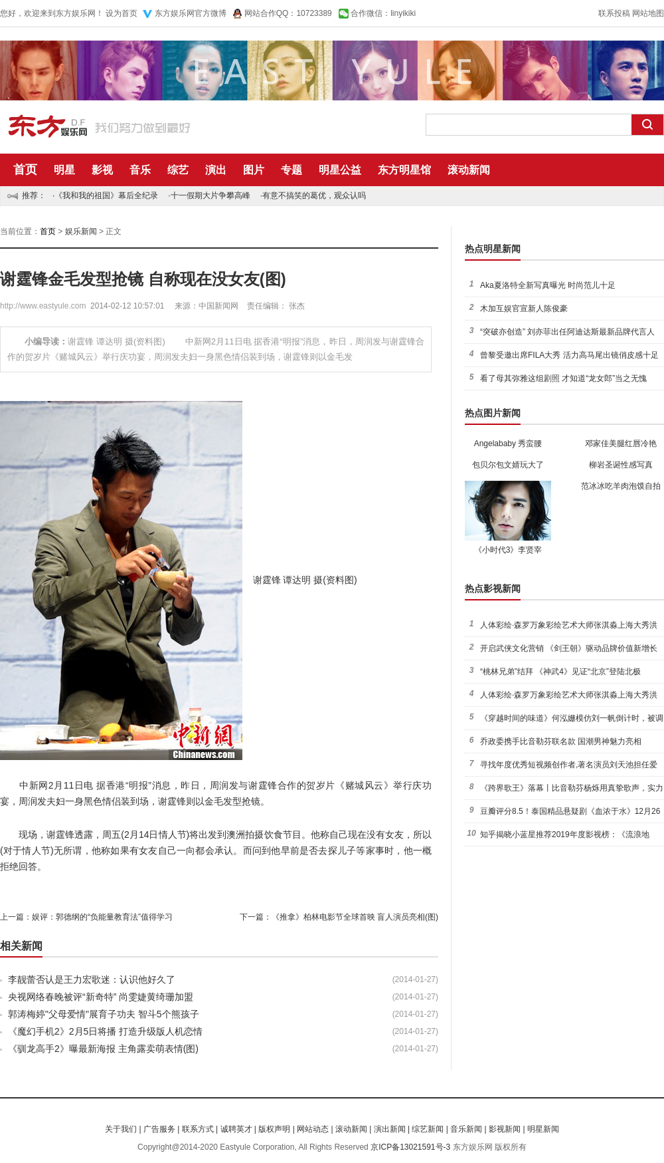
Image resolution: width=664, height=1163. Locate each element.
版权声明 (274, 1129)
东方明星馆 (404, 170)
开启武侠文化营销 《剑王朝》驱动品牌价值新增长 (568, 648)
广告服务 (159, 1129)
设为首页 (121, 13)
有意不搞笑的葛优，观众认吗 (314, 195)
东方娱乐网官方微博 (190, 13)
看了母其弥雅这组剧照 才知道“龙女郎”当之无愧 (563, 378)
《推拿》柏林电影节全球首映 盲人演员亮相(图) (355, 917)
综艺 (178, 170)
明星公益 (340, 170)
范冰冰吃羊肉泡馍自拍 (621, 486)
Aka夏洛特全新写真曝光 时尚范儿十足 (548, 285)
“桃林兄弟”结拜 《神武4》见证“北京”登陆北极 (560, 671)
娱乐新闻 (81, 231)
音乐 (140, 170)
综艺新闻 (428, 1129)
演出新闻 (390, 1129)
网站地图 (648, 13)
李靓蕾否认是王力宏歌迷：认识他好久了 (91, 979)
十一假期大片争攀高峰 (210, 195)
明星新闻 (543, 1129)
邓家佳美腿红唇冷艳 (621, 443)
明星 (64, 170)
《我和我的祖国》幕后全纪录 (106, 195)
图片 (253, 170)
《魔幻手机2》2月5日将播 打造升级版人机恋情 (105, 1031)
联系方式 (198, 1129)
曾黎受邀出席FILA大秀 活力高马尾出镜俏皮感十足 (569, 355)
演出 (215, 170)
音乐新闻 (466, 1129)
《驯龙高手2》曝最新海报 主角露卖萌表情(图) (103, 1048)
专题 (291, 170)
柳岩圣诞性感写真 (621, 464)
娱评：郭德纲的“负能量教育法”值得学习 (102, 917)
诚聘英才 (236, 1129)
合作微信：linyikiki (383, 13)
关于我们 (121, 1129)
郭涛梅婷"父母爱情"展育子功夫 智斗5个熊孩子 (103, 1014)
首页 (25, 169)
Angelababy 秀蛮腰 (508, 443)
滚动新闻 (469, 170)
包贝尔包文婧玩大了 (508, 464)
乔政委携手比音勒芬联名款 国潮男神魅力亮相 (560, 741)
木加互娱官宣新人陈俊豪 (524, 308)
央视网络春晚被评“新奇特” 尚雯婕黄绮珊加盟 (100, 996)
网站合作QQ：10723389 (288, 13)
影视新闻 (505, 1129)
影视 (102, 170)
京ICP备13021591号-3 (410, 1147)
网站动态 (313, 1129)
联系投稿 (614, 13)
